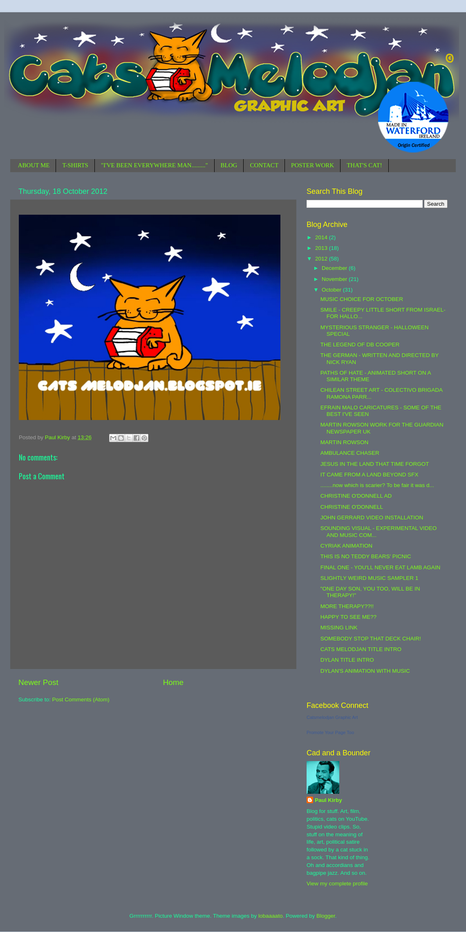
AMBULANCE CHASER (349, 453)
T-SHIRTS (75, 165)
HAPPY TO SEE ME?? (348, 617)
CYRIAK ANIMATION (346, 546)
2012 (322, 259)
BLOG (229, 165)
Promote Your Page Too (330, 732)
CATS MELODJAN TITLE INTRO (360, 649)
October (332, 290)
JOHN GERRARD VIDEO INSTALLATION (371, 517)
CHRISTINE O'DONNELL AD (356, 496)
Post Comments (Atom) (81, 699)
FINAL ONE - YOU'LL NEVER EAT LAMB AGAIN (380, 567)
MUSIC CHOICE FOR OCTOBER (361, 299)
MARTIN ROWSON (344, 442)
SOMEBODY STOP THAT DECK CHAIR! (370, 639)
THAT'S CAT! (364, 165)
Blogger (325, 916)
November (335, 279)
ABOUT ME (34, 165)
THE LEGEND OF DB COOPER (360, 344)
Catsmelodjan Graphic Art (332, 717)
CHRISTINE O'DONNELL (351, 507)
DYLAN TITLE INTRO (347, 660)
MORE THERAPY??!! (347, 606)
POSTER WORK (312, 165)
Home (173, 682)
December (335, 268)
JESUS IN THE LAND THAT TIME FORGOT (374, 464)
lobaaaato (270, 916)
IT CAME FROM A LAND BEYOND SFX (369, 475)
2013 (322, 248)
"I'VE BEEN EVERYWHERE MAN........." (154, 165)
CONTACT (264, 165)
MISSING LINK (339, 627)
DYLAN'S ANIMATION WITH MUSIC (365, 671)
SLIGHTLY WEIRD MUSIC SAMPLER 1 (369, 578)
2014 (322, 237)
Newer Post (38, 682)
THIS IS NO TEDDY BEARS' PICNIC (365, 556)
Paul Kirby (328, 800)
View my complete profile (337, 883)
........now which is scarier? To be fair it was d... (377, 485)
